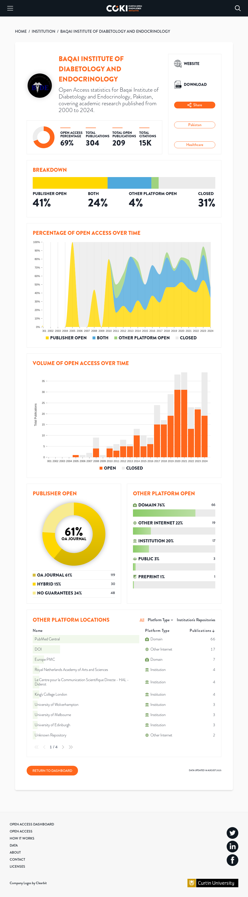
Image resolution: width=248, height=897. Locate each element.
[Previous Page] (44, 747)
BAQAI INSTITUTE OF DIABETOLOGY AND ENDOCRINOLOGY (115, 31)
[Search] (238, 8)
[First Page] (36, 747)
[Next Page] (63, 747)
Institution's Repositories (196, 620)
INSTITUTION (43, 31)
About (15, 852)
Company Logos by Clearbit (28, 883)
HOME (21, 31)
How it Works (22, 838)
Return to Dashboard (52, 770)
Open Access (21, 831)
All (142, 620)
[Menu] (10, 8)
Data (14, 845)
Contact (17, 859)
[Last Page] (71, 747)
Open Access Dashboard (32, 824)
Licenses (17, 866)
